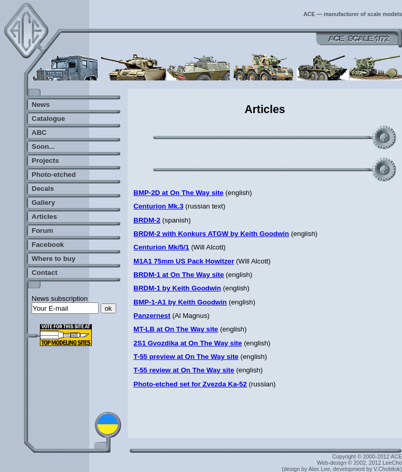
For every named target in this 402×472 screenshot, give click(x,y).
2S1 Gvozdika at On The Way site (187, 343)
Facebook (48, 244)
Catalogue (48, 118)
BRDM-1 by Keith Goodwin (177, 288)
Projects (45, 160)
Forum (42, 230)
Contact (45, 272)
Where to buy (53, 258)
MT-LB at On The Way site (175, 329)
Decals (43, 188)
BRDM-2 (146, 220)
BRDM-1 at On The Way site (178, 275)
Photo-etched (54, 174)
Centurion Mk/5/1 (161, 247)
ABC (39, 132)
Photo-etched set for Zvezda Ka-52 (189, 384)
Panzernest (151, 316)
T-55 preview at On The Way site (185, 356)
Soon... (43, 146)
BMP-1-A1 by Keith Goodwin (180, 302)
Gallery (43, 202)
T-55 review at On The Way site (183, 370)
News (41, 104)
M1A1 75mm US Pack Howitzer (183, 261)
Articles (44, 216)
